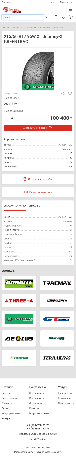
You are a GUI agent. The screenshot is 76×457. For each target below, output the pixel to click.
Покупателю (66, 2)
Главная (5, 28)
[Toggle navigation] (70, 10)
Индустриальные (11, 413)
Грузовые (7, 403)
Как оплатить (36, 398)
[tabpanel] (38, 239)
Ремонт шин (64, 398)
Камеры (6, 418)
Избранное (63, 17)
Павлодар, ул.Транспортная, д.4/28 (38, 434)
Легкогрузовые (10, 398)
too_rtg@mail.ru (38, 439)
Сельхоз (6, 408)
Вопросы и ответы (39, 413)
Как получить (36, 393)
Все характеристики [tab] (15, 206)
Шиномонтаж (65, 393)
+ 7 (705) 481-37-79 (38, 428)
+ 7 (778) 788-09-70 (38, 425)
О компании (35, 403)
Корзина (71, 17)
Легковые (16, 28)
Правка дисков (66, 403)
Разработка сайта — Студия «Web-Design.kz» (38, 452)
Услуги (51, 2)
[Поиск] (23, 17)
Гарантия (34, 408)
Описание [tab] (34, 206)
